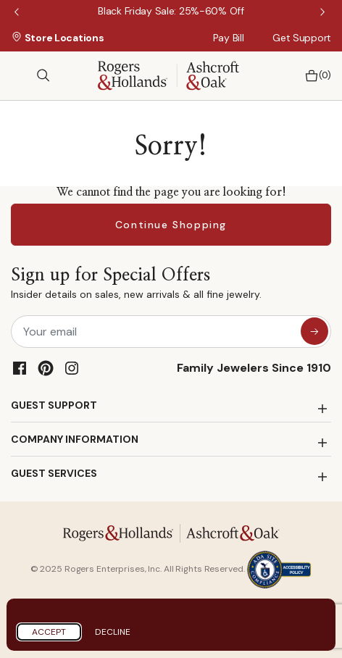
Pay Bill (228, 37)
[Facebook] (19, 368)
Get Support (301, 37)
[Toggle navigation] (18, 75)
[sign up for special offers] (314, 331)
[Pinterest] (45, 368)
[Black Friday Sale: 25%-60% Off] (171, 10)
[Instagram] (71, 368)
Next (324, 13)
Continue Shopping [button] (171, 224)
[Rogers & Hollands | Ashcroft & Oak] (168, 74)
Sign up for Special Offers (136, 285)
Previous (18, 13)
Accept (49, 632)
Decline (112, 632)
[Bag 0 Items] (314, 75)
